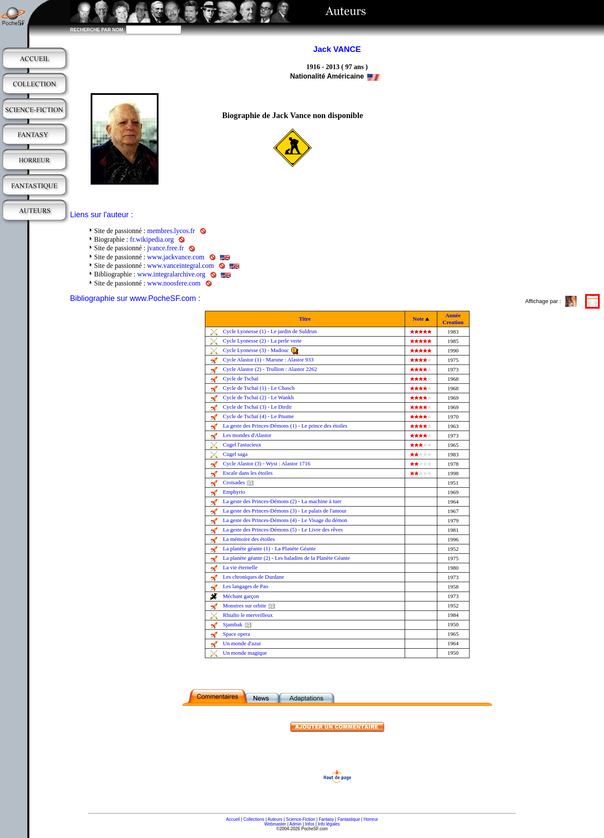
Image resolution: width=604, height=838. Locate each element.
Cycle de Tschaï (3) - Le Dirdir (257, 407)
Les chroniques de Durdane (253, 577)
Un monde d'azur (242, 643)
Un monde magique (245, 653)
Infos (309, 824)
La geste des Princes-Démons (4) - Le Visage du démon (285, 520)
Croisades (234, 482)
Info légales (329, 824)
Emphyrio (234, 492)
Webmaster (275, 824)
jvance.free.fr (165, 248)
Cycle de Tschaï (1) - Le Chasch (259, 388)
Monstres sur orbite (244, 605)
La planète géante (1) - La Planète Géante (269, 548)
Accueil (233, 819)
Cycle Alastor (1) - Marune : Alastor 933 (268, 359)
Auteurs (275, 819)
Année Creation (453, 318)
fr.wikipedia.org (152, 239)
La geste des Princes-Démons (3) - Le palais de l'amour (285, 510)
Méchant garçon (241, 596)
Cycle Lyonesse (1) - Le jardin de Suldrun (270, 331)
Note (418, 319)
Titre (305, 319)
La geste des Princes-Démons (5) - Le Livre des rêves (283, 529)
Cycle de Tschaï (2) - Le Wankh (258, 397)
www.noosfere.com (174, 283)
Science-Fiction (300, 819)
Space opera (236, 634)
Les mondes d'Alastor (247, 435)
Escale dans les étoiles (248, 473)
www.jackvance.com (175, 257)
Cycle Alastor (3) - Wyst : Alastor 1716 (267, 463)
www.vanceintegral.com (180, 265)
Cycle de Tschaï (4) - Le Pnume (258, 416)
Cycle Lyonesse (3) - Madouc (256, 350)
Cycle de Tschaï (241, 378)
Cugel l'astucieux (242, 444)
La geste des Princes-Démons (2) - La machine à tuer (282, 501)
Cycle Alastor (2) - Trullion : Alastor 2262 (270, 369)
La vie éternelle (240, 567)
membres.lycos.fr (171, 230)
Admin (296, 824)
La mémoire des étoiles (249, 539)
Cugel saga (235, 454)
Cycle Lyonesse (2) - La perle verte (262, 340)
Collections (253, 819)
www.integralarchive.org (171, 274)
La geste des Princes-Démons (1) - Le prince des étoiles (285, 425)
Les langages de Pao (245, 586)
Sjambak (233, 624)
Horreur (370, 819)
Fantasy (326, 819)
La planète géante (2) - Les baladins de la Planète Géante (286, 558)
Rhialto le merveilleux (248, 615)
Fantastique (349, 819)
